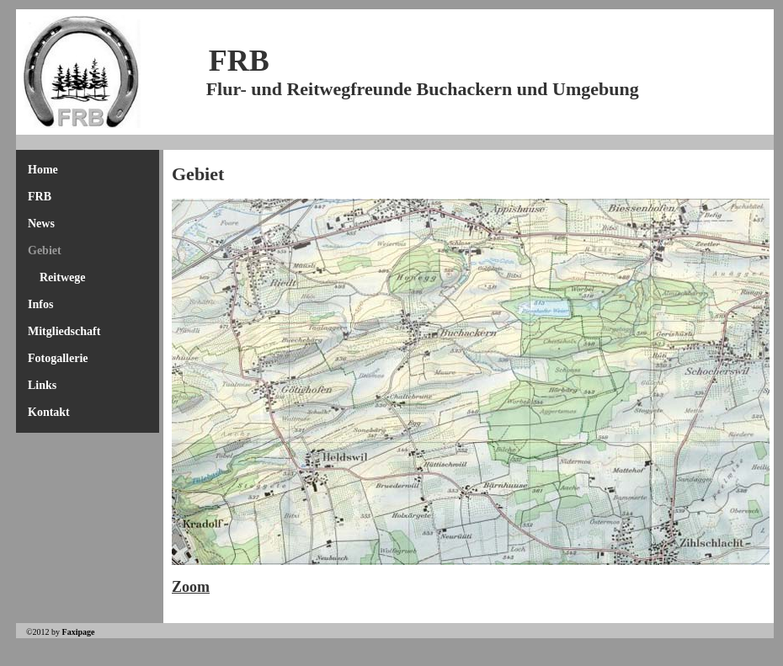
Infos (40, 304)
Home (43, 169)
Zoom (191, 586)
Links (42, 385)
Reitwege (62, 277)
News (41, 223)
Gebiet (44, 250)
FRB (39, 196)
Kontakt (49, 412)
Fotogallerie (58, 358)
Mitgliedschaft (64, 331)
